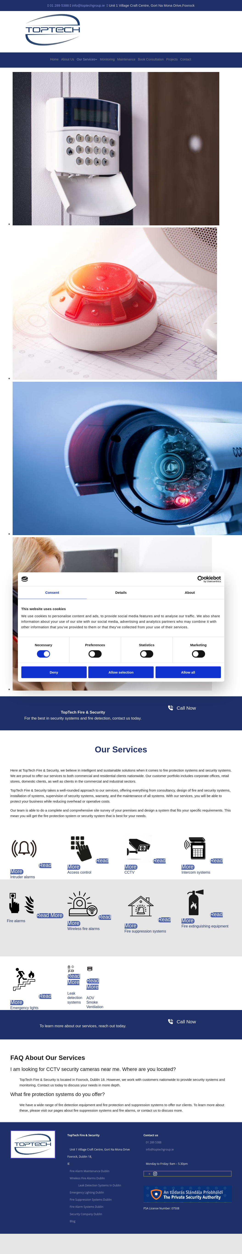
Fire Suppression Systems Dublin (91, 1200)
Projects (171, 59)
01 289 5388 (59, 5)
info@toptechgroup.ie (88, 5)
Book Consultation (151, 59)
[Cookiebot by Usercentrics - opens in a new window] (201, 579)
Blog (72, 1222)
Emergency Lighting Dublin (87, 1193)
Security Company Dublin (86, 1214)
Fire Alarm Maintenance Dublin (89, 1171)
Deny (54, 672)
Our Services (87, 59)
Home (56, 59)
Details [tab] (121, 592)
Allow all (188, 672)
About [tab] (190, 592)
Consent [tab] (52, 592)
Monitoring (108, 59)
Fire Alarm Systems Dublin (86, 1207)
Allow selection (121, 672)
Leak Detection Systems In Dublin (99, 1186)
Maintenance (126, 59)
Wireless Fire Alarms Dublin (87, 1178)
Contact (185, 59)
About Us (69, 59)
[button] (182, 708)
